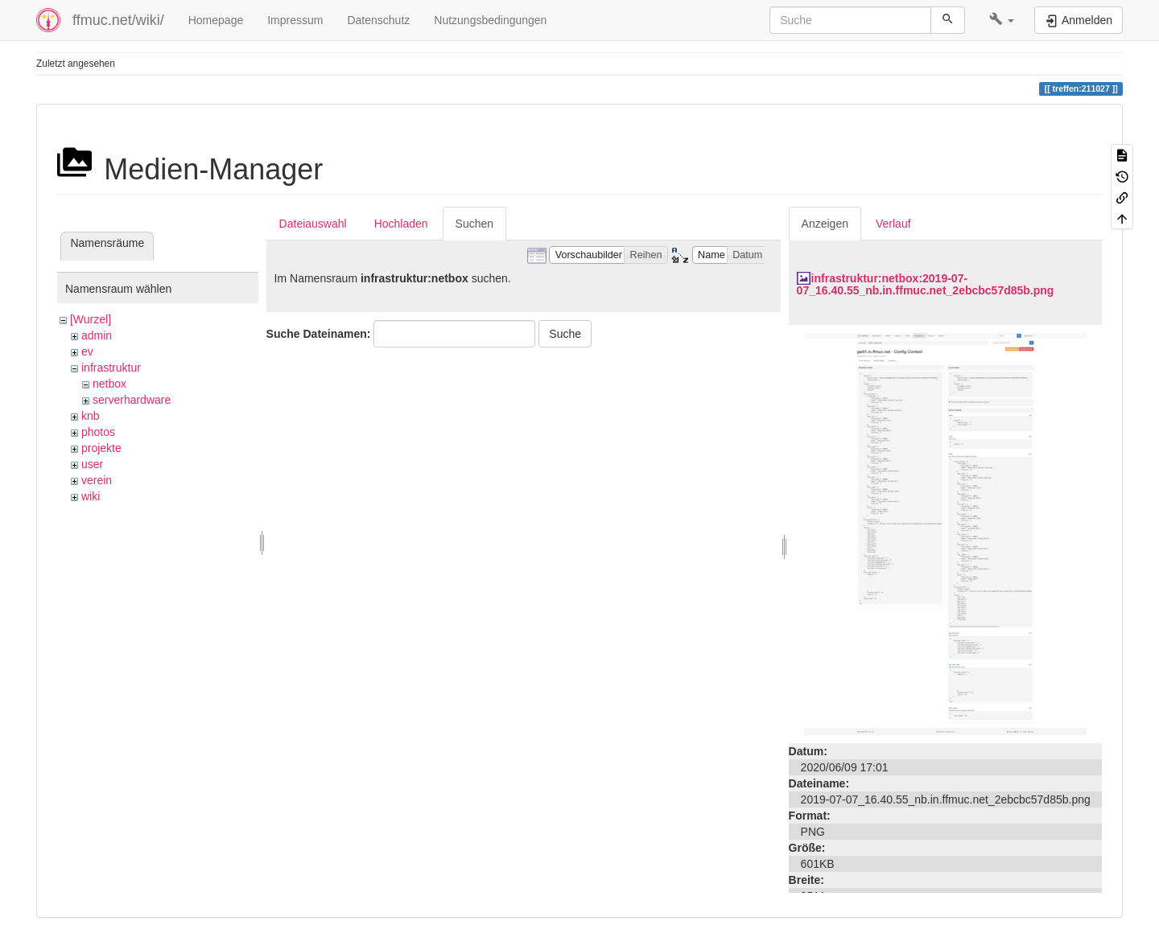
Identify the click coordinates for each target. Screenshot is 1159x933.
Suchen (474, 223)
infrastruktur (111, 367)
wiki (90, 496)
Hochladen (401, 223)
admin (96, 335)
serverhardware (132, 399)
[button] (1001, 20)
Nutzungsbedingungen (490, 20)
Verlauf (893, 223)
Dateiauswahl (313, 223)
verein (96, 480)
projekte (101, 448)
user (92, 464)
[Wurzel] (90, 319)
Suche (565, 333)
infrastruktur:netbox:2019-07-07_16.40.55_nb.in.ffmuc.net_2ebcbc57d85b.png (925, 284)
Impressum (295, 20)
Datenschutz (378, 20)
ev (87, 351)
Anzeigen (825, 223)
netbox (109, 383)
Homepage (216, 20)
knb (90, 415)
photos (98, 431)
